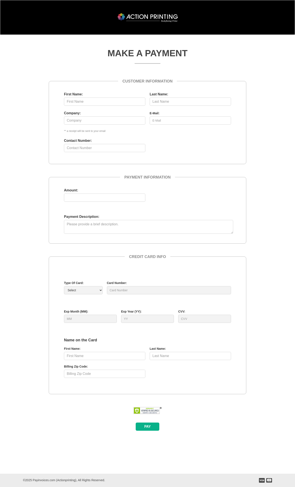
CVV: (181, 311)
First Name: (73, 94)
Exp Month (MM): (76, 311)
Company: (72, 113)
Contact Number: (78, 140)
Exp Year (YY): (131, 311)
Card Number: (117, 283)
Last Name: (159, 94)
